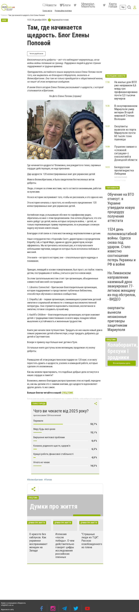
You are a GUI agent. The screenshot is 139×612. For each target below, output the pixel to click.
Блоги (65, 5)
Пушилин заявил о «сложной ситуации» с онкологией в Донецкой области (125, 153)
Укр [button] (122, 7)
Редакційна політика (63, 11)
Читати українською (36, 54)
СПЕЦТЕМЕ (67, 392)
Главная (4, 15)
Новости (49, 5)
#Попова (48, 479)
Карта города (110, 5)
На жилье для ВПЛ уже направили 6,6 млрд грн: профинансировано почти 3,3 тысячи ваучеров (126, 90)
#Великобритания (35, 479)
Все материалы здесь (121, 363)
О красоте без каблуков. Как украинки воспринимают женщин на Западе (38, 542)
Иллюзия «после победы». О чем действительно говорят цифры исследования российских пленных (64, 545)
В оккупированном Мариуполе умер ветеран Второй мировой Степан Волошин (125, 112)
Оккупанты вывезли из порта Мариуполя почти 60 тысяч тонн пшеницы (125, 133)
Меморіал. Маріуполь (84, 5)
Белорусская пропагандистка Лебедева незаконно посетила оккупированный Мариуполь (124, 177)
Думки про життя (54, 506)
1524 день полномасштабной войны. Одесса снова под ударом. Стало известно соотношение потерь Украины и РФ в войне (122, 247)
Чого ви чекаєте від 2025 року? (61, 410)
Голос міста (47, 11)
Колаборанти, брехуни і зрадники (123, 351)
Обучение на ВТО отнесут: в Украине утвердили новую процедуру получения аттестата (121, 207)
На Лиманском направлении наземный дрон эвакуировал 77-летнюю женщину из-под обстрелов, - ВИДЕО (122, 286)
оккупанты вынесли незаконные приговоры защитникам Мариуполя (117, 319)
